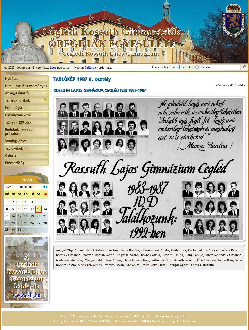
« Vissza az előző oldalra (230, 85)
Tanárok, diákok (26, 100)
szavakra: (188, 67)
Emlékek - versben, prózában (20, 132)
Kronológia (13, 108)
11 (26, 209)
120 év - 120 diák (18, 122)
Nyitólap (11, 79)
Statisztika (189, 321)
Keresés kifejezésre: (164, 67)
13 (38, 209)
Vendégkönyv (15, 141)
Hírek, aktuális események (26, 86)
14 (45, 209)
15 (7, 216)
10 (19, 209)
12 (32, 209)
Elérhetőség (14, 163)
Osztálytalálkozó (26, 114)
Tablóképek (14, 148)
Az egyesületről (26, 92)
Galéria (26, 155)
